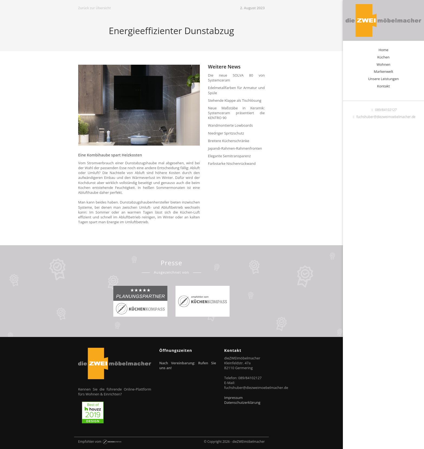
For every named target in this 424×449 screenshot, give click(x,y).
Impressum (233, 397)
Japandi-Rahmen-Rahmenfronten (235, 148)
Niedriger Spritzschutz (226, 133)
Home (384, 49)
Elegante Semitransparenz (229, 155)
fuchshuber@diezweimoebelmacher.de (384, 116)
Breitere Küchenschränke (228, 140)
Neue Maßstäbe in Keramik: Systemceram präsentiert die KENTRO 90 (236, 113)
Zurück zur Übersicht (94, 8)
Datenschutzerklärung (242, 402)
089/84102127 (383, 109)
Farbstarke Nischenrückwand (232, 163)
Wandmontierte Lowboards (230, 125)
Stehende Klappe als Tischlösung (234, 100)
